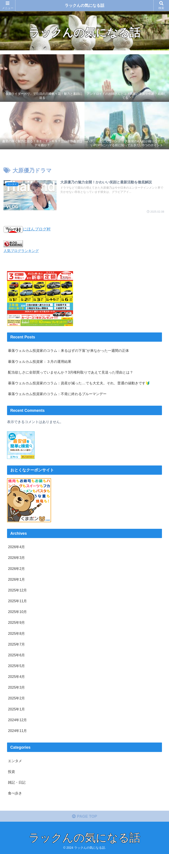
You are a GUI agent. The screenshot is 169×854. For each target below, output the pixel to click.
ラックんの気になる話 (84, 5)
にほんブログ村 (27, 229)
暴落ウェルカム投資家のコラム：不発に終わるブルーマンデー (57, 394)
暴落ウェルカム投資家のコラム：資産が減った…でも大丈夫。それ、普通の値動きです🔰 (79, 383)
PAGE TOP (84, 816)
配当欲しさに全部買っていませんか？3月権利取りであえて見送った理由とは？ (70, 372)
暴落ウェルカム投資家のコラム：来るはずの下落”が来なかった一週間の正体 (68, 350)
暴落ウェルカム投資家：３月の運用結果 (39, 361)
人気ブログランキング (21, 251)
